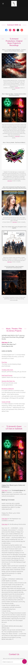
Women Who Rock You (8, 381)
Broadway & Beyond (8, 388)
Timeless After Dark (7, 370)
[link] (14, 3)
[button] (3, 3)
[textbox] (14, 662)
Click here (17, 87)
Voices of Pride (6, 402)
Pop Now (4, 362)
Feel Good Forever (7, 375)
